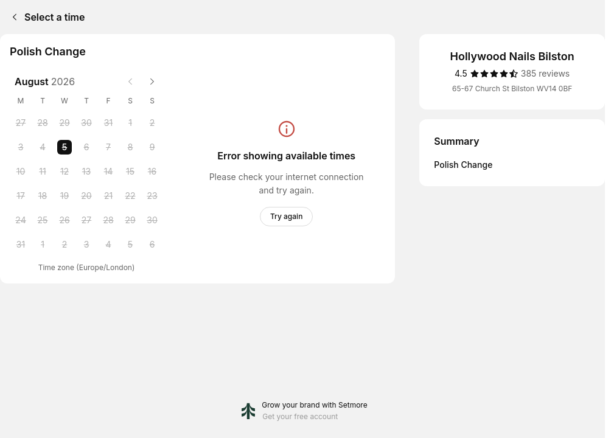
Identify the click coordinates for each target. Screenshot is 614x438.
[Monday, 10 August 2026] (20, 171)
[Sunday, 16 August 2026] (152, 171)
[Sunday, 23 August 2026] (152, 196)
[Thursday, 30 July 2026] (86, 123)
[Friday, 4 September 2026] (108, 244)
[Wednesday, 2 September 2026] (64, 244)
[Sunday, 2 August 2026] (152, 123)
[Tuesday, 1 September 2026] (42, 244)
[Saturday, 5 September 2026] (130, 244)
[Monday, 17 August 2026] (20, 196)
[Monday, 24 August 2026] (20, 220)
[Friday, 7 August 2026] (108, 147)
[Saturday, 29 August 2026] (130, 220)
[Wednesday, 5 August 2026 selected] (64, 147)
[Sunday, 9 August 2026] (152, 147)
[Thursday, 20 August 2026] (86, 196)
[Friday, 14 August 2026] (108, 171)
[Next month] (152, 81)
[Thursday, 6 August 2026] (86, 147)
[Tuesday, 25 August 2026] (42, 220)
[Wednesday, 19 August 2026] (64, 196)
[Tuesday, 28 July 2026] (42, 123)
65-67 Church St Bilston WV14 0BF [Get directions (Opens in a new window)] (512, 88)
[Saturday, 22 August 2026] (130, 196)
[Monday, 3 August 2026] (20, 147)
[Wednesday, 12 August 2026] (64, 171)
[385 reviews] (545, 73)
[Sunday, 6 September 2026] (152, 244)
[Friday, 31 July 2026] (108, 123)
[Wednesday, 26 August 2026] (64, 220)
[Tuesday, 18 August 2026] (42, 196)
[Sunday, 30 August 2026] (152, 220)
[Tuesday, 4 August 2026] (42, 147)
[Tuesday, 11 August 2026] (42, 171)
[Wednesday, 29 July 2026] (64, 123)
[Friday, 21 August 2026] (108, 196)
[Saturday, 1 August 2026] (130, 123)
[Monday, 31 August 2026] (20, 244)
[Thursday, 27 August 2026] (86, 220)
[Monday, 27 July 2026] (20, 123)
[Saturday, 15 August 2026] (130, 171)
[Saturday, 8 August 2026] (130, 147)
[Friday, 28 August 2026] (108, 220)
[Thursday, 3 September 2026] (86, 244)
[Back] (12, 17)
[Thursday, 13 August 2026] (86, 171)
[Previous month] (130, 81)
